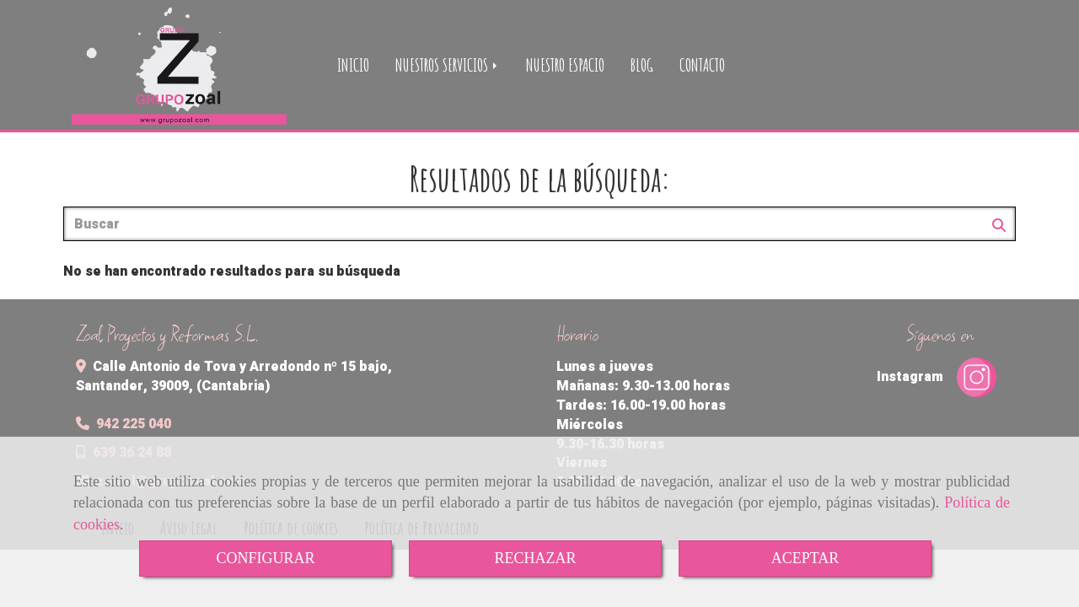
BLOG (642, 65)
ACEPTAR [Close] (805, 558)
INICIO (353, 65)
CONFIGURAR (265, 558)
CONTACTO (702, 65)
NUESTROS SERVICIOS (447, 65)
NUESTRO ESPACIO (565, 65)
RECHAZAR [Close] (535, 558)
